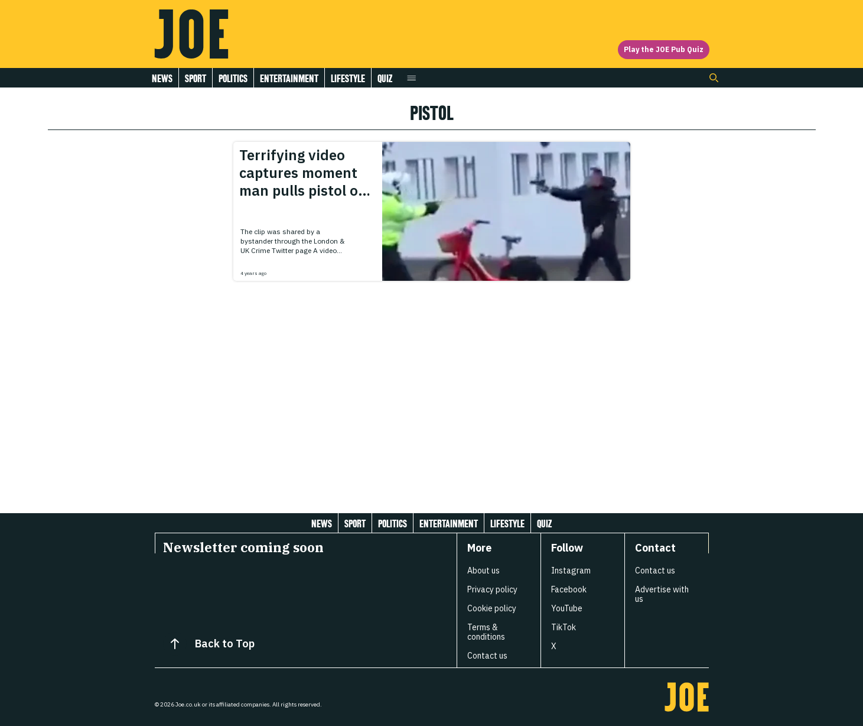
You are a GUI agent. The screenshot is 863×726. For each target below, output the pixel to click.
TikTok (563, 627)
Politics (233, 78)
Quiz (384, 78)
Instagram (571, 570)
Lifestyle (348, 78)
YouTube (566, 608)
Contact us (487, 655)
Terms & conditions (486, 632)
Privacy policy (492, 589)
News (162, 78)
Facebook (569, 589)
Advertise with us (662, 594)
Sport (195, 78)
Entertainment (289, 78)
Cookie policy (491, 608)
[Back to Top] (175, 644)
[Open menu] (411, 78)
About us (483, 570)
